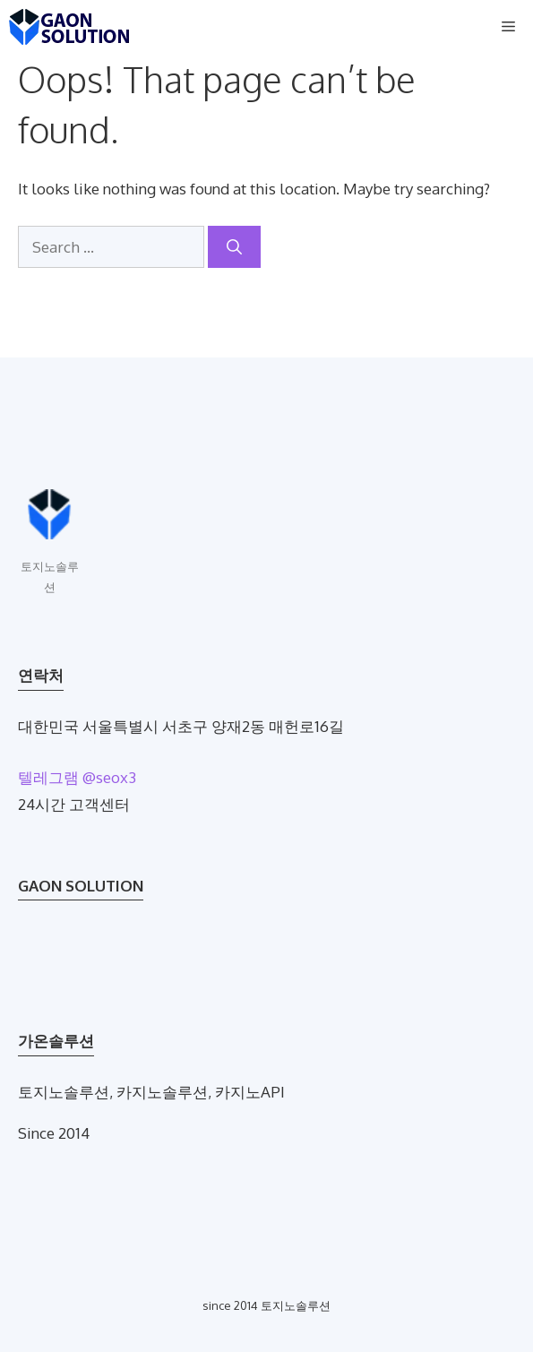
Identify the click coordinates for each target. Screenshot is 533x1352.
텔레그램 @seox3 (77, 777)
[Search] (234, 247)
